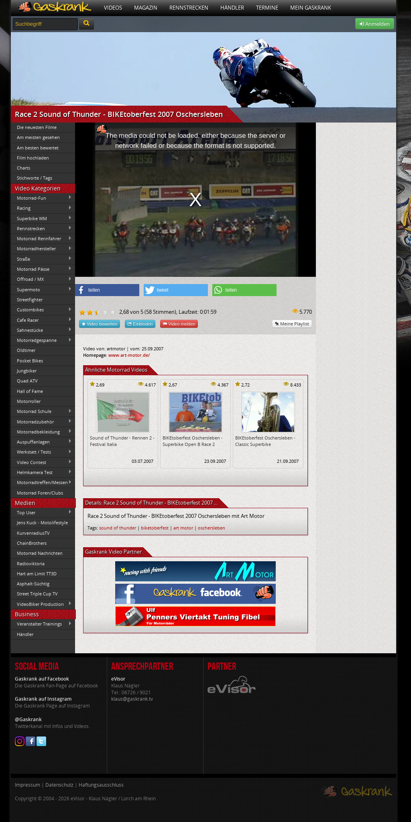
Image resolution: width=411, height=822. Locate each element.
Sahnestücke (41, 330)
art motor (183, 528)
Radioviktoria (31, 563)
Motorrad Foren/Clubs (40, 493)
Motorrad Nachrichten (40, 553)
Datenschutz (59, 784)
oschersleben (211, 528)
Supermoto (41, 289)
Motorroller (29, 401)
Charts (23, 168)
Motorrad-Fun (41, 197)
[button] (107, 290)
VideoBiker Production (41, 604)
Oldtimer (26, 350)
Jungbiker (27, 371)
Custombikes (41, 310)
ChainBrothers (32, 543)
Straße (41, 259)
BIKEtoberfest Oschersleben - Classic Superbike (265, 441)
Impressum (27, 784)
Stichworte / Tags (34, 178)
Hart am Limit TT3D (37, 573)
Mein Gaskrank (310, 7)
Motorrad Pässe (41, 269)
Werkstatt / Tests (41, 452)
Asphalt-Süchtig (33, 584)
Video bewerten (99, 324)
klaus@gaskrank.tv (132, 698)
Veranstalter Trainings (41, 624)
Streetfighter (30, 299)
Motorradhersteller (41, 248)
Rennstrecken (188, 7)
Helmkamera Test (41, 472)
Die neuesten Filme (37, 127)
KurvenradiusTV (33, 533)
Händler (232, 7)
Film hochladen (33, 158)
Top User (41, 512)
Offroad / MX (41, 279)
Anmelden (375, 23)
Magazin (145, 7)
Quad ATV (27, 381)
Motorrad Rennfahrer (41, 238)
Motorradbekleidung (41, 431)
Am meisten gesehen (38, 137)
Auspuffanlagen (41, 441)
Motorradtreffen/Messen (41, 482)
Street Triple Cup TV (37, 594)
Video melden (179, 324)
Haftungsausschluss (101, 784)
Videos (113, 7)
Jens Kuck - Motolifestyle (42, 522)
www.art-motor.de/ (129, 355)
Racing (41, 208)
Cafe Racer (41, 320)
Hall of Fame (30, 391)
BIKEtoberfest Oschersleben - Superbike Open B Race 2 (193, 441)
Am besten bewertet (38, 148)
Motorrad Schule (41, 411)
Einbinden (140, 324)
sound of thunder (117, 528)
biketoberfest (155, 528)
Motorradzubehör (41, 421)
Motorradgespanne (41, 340)
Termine (267, 7)
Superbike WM (41, 218)
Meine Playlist (292, 324)
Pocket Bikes (30, 361)
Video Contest (41, 462)
